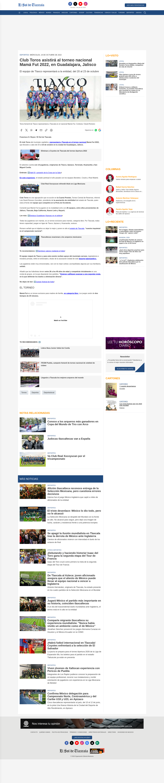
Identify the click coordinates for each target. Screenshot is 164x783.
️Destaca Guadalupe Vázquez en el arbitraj (46, 216)
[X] (75, 4)
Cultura (89, 12)
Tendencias (98, 12)
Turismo (121, 12)
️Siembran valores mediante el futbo (51, 251)
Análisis (65, 12)
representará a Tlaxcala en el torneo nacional (67, 142)
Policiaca (33, 12)
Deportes (130, 12)
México (41, 12)
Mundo (48, 12)
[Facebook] (70, 4)
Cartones (73, 12)
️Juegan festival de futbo (45, 282)
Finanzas (56, 12)
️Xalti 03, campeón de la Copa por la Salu (45, 172)
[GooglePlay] (97, 743)
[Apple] (92, 743)
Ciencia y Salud (111, 12)
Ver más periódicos (135, 5)
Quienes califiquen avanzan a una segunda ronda (80, 274)
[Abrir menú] (19, 12)
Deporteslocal (49, 392)
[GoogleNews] (87, 743)
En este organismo (27, 178)
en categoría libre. (71, 293)
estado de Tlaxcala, (77, 228)
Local (26, 12)
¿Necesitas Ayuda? (82, 737)
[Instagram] (86, 4)
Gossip (81, 12)
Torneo (24, 392)
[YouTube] (80, 4)
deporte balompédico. (88, 259)
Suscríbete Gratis (125, 369)
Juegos (138, 12)
